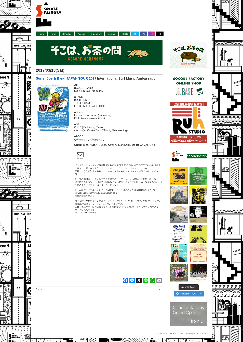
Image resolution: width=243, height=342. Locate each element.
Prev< (39, 289)
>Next (159, 289)
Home (42, 34)
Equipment (96, 34)
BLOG (125, 34)
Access (81, 34)
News (53, 34)
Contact (111, 34)
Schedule (67, 34)
